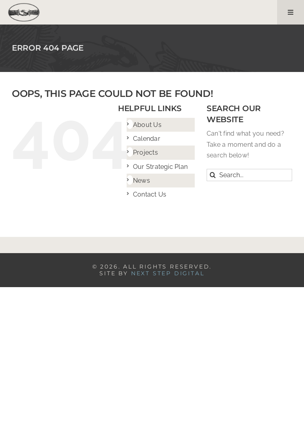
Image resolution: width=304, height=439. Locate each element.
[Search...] (249, 175)
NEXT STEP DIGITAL (168, 273)
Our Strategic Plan (160, 166)
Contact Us (149, 194)
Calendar (146, 138)
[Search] (213, 175)
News (141, 180)
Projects (145, 152)
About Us (147, 125)
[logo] (24, 5)
